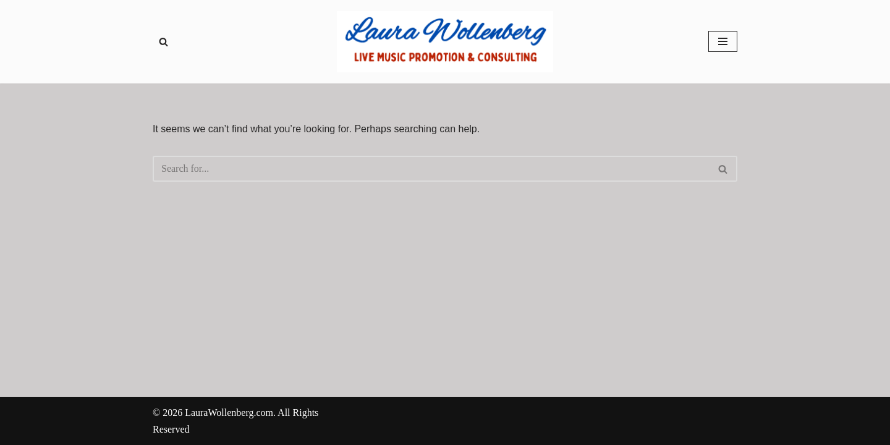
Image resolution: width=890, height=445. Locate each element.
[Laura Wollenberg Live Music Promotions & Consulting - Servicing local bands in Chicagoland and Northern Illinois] (445, 41)
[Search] (163, 41)
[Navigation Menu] (722, 41)
